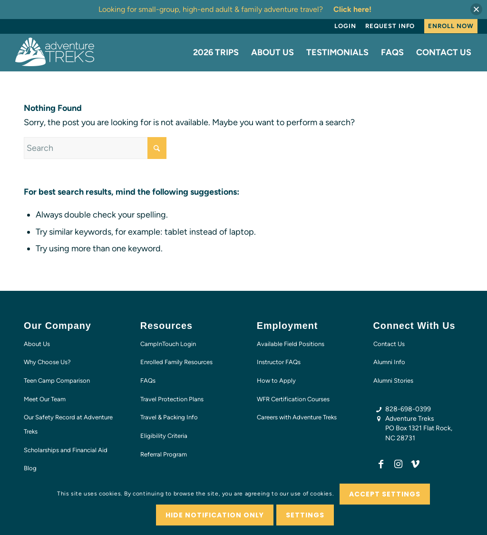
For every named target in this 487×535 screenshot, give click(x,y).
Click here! (352, 9)
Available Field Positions (290, 343)
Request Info (390, 26)
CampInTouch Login (168, 343)
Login (345, 26)
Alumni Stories (393, 380)
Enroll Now (450, 26)
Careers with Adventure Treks (297, 417)
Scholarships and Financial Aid (65, 450)
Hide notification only (215, 515)
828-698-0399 (408, 409)
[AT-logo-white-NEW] (55, 52)
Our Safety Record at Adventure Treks (68, 424)
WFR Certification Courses (293, 399)
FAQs (148, 380)
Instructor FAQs (279, 362)
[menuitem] (345, 26)
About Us (37, 343)
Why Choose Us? (47, 362)
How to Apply (276, 380)
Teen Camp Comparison (57, 380)
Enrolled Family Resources (176, 362)
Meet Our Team (45, 399)
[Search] (95, 148)
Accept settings (384, 494)
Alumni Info (389, 362)
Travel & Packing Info (169, 417)
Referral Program (163, 454)
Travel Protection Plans (172, 399)
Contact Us (389, 343)
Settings (305, 515)
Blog (30, 468)
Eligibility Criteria (163, 435)
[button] (476, 9)
